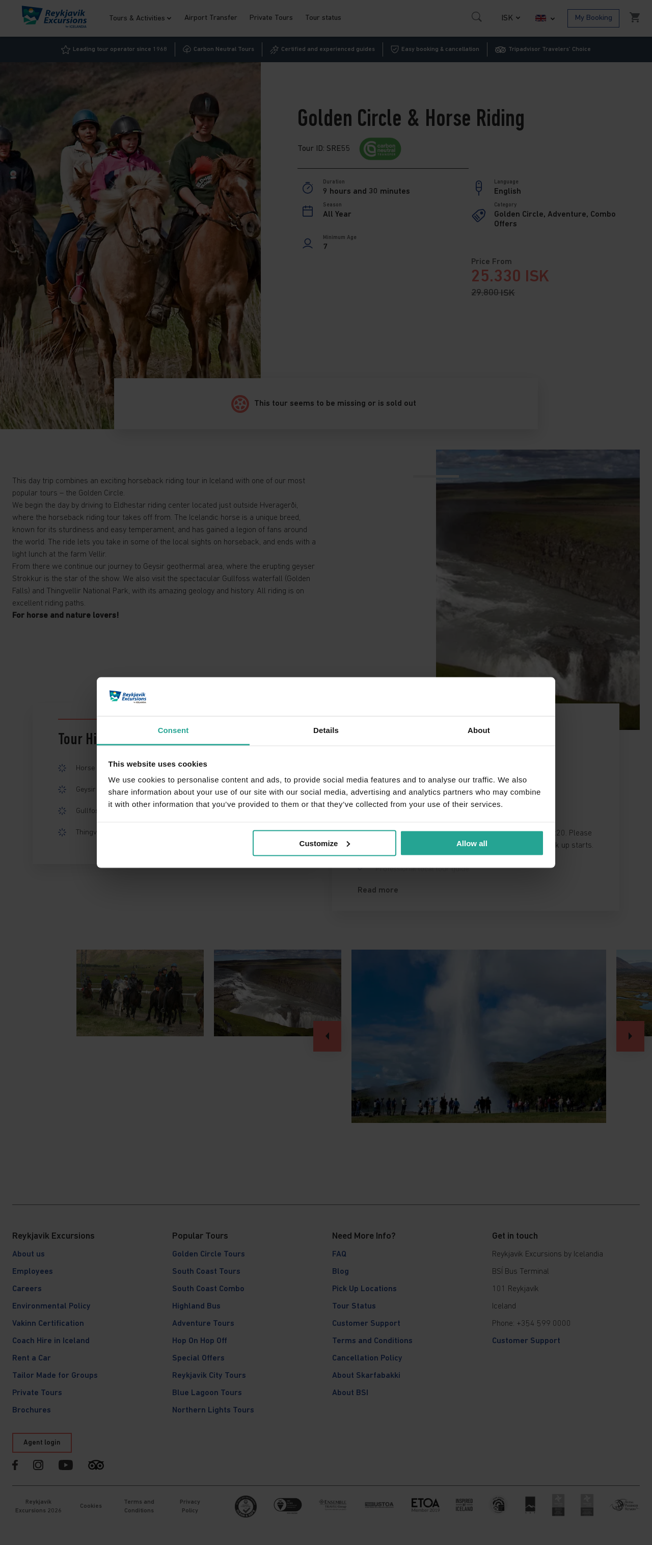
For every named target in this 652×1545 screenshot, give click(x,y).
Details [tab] (326, 730)
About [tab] (479, 730)
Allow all (471, 843)
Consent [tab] (173, 730)
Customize (325, 843)
